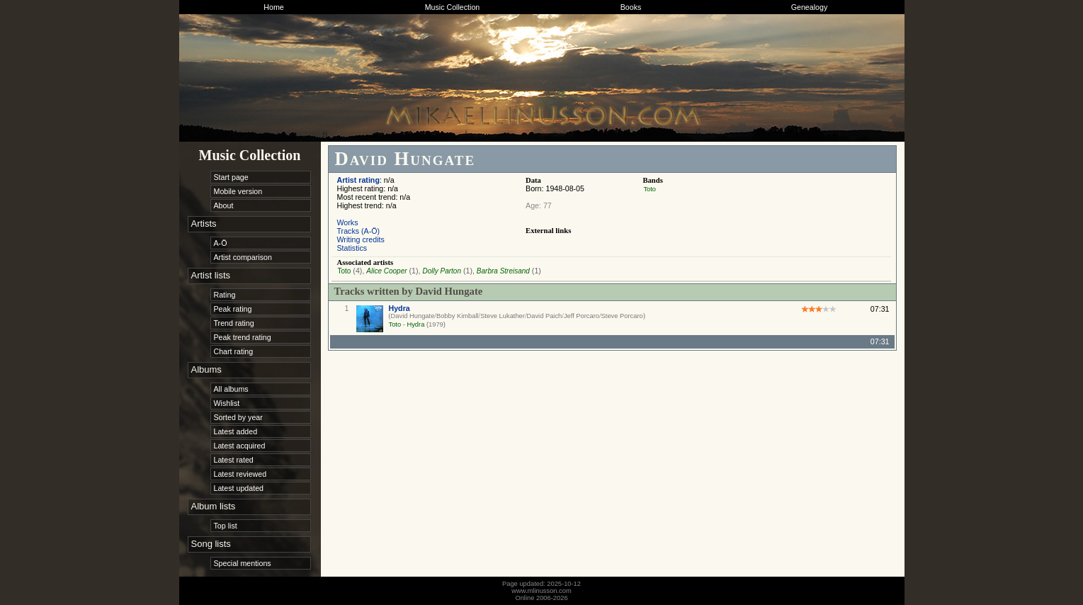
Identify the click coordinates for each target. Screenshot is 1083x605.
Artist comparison (243, 257)
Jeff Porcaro (581, 316)
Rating (225, 294)
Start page (231, 177)
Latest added (236, 431)
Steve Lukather (502, 316)
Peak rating (233, 309)
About (224, 205)
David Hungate (413, 316)
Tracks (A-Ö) (358, 231)
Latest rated (234, 460)
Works (347, 222)
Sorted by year (238, 417)
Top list (225, 525)
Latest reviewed (240, 474)
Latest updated (239, 488)
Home (273, 7)
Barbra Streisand (503, 271)
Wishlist (227, 403)
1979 (436, 324)
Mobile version (238, 191)
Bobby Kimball (457, 316)
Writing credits (361, 239)
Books (631, 7)
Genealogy (809, 7)
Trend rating (234, 323)
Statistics (352, 248)
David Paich (544, 316)
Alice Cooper (386, 271)
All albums (231, 389)
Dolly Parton (441, 271)
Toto (649, 189)
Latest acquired (240, 445)
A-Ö (220, 243)
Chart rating (234, 351)
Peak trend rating (242, 337)
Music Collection (452, 7)
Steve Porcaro (622, 316)
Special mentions (242, 563)
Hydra (399, 308)
